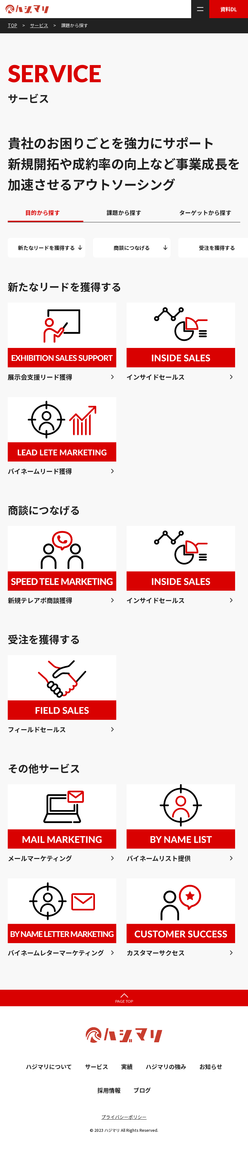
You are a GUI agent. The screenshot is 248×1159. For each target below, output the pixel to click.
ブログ (142, 1092)
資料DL (228, 9)
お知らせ (210, 1068)
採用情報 (108, 1092)
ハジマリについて (49, 1068)
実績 (127, 1068)
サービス (96, 1068)
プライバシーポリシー (124, 1119)
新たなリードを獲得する (46, 250)
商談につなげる (132, 250)
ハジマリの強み (166, 1068)
